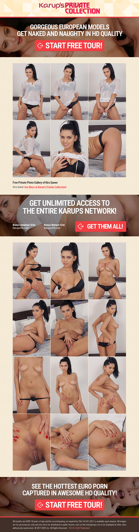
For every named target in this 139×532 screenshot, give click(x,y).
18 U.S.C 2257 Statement (79, 528)
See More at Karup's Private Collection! (45, 186)
